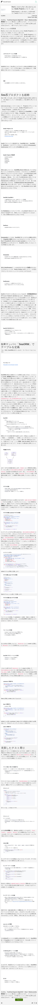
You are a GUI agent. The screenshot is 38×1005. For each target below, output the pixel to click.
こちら (34, 350)
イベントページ (32, 21)
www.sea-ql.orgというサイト (9, 106)
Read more (19, 999)
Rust (36, 17)
